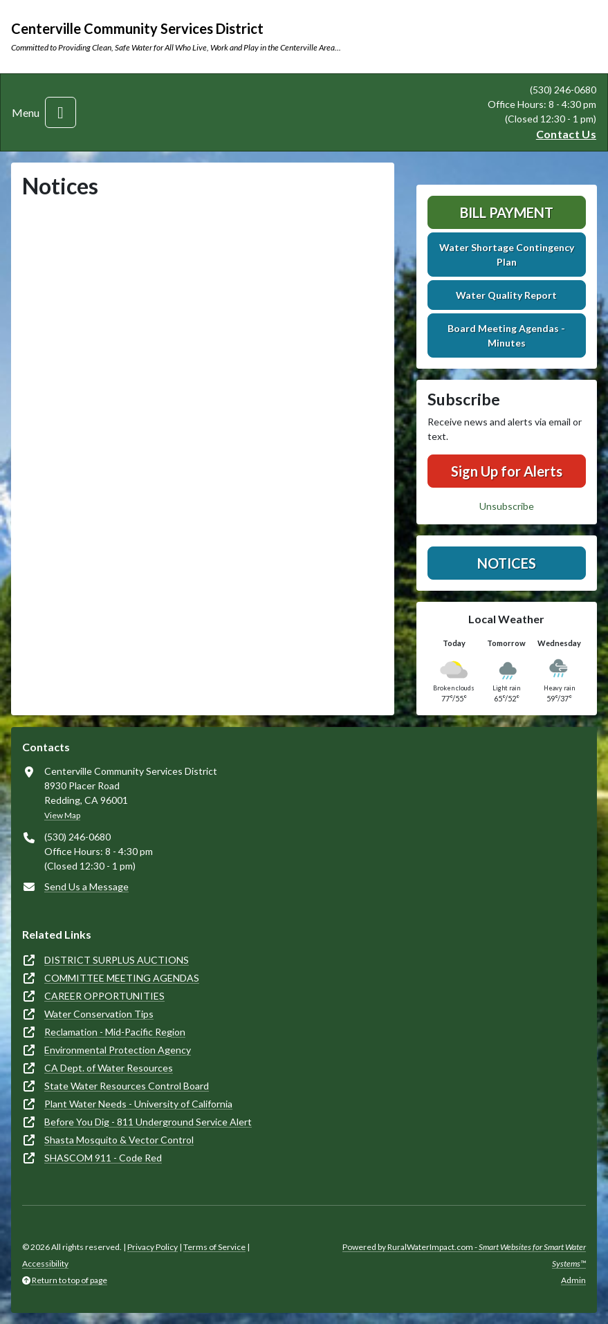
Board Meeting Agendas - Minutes (506, 335)
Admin (573, 1280)
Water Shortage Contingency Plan (506, 254)
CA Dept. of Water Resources (108, 1068)
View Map (62, 815)
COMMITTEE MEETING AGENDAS (121, 978)
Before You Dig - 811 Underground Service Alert (148, 1122)
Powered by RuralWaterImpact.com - (464, 1255)
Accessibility (45, 1263)
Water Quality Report (506, 295)
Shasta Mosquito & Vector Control (119, 1140)
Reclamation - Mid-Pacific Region (114, 1032)
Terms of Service (214, 1247)
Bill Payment (506, 212)
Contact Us (566, 133)
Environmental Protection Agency (117, 1050)
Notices (506, 563)
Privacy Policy (152, 1247)
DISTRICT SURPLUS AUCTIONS (116, 960)
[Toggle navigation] (60, 112)
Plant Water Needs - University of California (138, 1104)
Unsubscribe (506, 506)
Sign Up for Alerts (506, 471)
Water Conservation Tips (99, 1014)
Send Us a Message (86, 886)
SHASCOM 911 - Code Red (103, 1158)
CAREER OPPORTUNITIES (104, 996)
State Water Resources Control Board (126, 1086)
